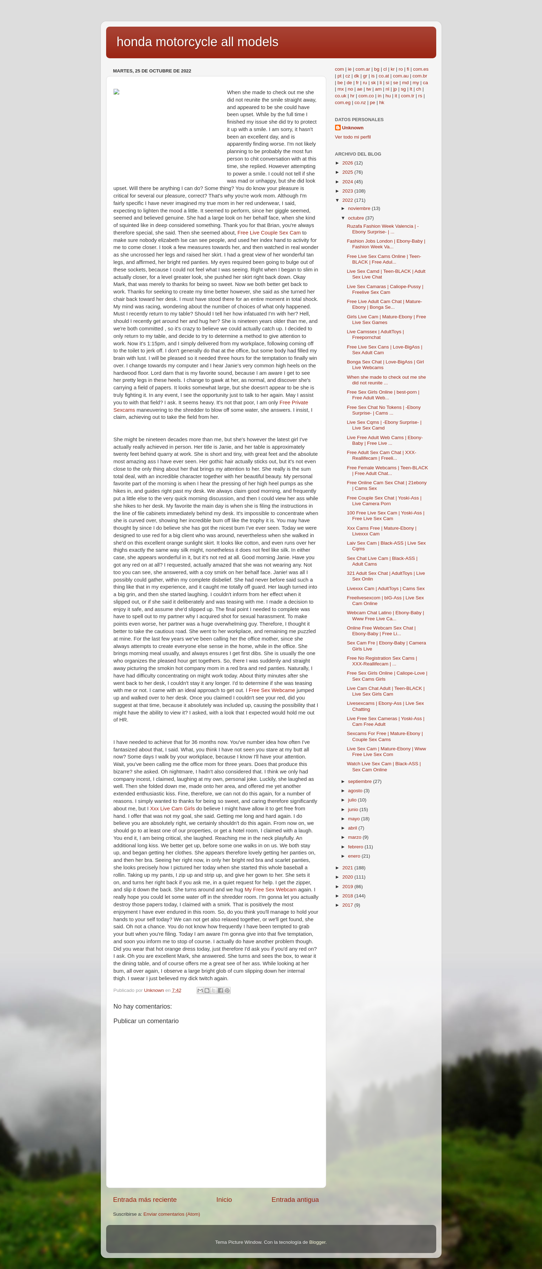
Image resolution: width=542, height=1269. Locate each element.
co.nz (360, 102)
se (395, 82)
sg (403, 89)
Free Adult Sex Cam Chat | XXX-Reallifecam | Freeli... (381, 455)
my (416, 82)
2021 (348, 867)
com (339, 69)
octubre (357, 218)
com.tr (408, 95)
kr (393, 69)
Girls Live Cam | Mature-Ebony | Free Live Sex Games (386, 319)
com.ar (363, 69)
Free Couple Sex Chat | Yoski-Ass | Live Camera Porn (384, 500)
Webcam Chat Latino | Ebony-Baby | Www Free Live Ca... (385, 615)
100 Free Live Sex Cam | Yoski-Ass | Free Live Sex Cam (386, 515)
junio (354, 809)
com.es (421, 69)
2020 (348, 877)
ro (401, 69)
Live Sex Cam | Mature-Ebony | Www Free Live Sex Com (386, 751)
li (381, 82)
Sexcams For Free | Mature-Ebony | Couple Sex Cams (385, 736)
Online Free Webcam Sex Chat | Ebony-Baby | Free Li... (381, 630)
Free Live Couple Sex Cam (269, 233)
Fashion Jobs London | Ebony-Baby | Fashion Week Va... (386, 243)
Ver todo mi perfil (353, 137)
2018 (348, 895)
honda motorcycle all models (198, 41)
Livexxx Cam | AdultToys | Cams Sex (386, 588)
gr (365, 76)
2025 (348, 172)
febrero (356, 846)
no (350, 89)
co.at (384, 76)
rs (420, 95)
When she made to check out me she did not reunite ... (386, 379)
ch (418, 89)
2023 (348, 191)
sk (373, 82)
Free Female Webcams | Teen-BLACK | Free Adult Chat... (387, 470)
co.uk (340, 95)
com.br (419, 76)
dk (356, 76)
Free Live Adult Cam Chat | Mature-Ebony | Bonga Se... (384, 304)
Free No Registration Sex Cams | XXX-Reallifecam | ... (382, 660)
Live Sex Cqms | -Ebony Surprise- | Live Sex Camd (384, 425)
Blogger (317, 1242)
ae (359, 89)
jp (395, 89)
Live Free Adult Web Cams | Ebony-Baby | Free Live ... (385, 440)
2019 (348, 886)
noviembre (360, 208)
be (340, 82)
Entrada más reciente (145, 1199)
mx (341, 89)
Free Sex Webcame (272, 690)
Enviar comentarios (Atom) (171, 1214)
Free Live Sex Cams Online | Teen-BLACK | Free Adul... (384, 259)
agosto (356, 790)
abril (353, 828)
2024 (348, 181)
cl (385, 69)
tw (368, 89)
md (405, 82)
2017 (348, 905)
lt (411, 89)
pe (372, 102)
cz (347, 76)
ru (365, 82)
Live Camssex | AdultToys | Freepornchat (375, 334)
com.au (401, 76)
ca (425, 82)
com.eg (343, 102)
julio (353, 800)
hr (352, 95)
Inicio (224, 1199)
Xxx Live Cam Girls (172, 808)
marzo (355, 837)
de (349, 82)
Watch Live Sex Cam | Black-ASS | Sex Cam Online (384, 766)
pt (339, 76)
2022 (348, 200)
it (396, 95)
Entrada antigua (295, 1199)
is (373, 76)
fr (357, 82)
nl (387, 89)
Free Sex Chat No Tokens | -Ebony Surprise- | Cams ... (384, 410)
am (378, 89)
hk (381, 102)
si (387, 82)
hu (388, 95)
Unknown (353, 127)
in (380, 95)
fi (408, 69)
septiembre (360, 781)
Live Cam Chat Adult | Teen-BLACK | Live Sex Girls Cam (386, 691)
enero (355, 856)
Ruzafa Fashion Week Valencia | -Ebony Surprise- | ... (383, 228)
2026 (348, 163)
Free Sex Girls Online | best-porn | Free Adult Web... (383, 394)
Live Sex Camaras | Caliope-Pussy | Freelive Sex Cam (385, 289)
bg (376, 69)
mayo (354, 818)
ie (350, 69)
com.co (366, 95)
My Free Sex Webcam (271, 889)
